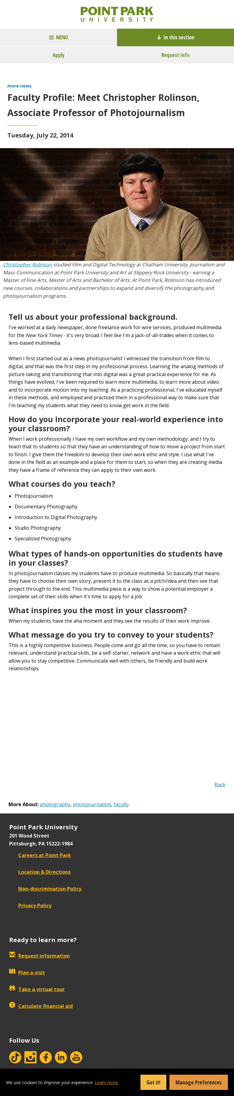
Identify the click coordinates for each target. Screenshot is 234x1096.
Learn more (106, 1082)
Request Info (175, 55)
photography (55, 804)
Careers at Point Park (40, 855)
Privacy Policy (30, 905)
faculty (121, 804)
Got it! (153, 1082)
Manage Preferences (199, 1082)
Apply (59, 55)
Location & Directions (40, 872)
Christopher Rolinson (27, 264)
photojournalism (92, 804)
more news (19, 86)
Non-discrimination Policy (45, 888)
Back (219, 784)
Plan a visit (27, 972)
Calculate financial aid (41, 1006)
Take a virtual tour (37, 989)
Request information (39, 955)
